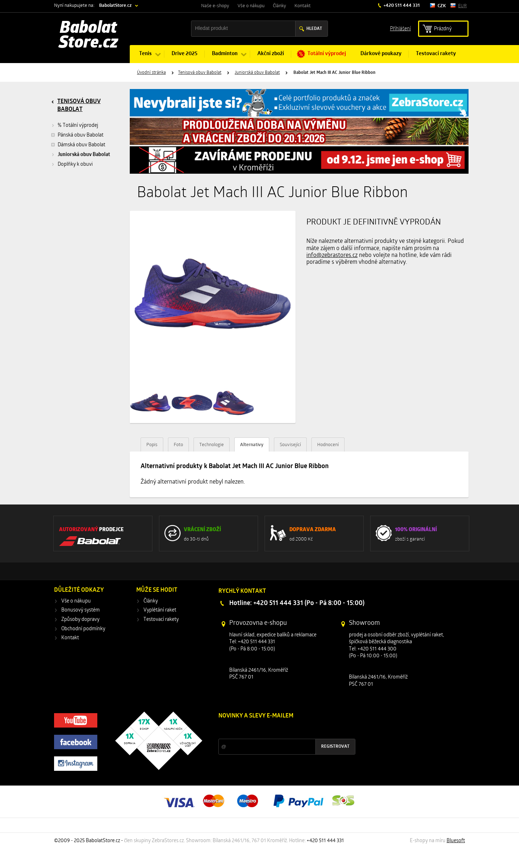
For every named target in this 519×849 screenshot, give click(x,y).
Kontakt (302, 6)
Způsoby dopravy (80, 619)
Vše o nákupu (251, 6)
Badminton (225, 54)
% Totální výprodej (78, 125)
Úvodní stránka (151, 73)
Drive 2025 (185, 54)
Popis (152, 445)
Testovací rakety (436, 54)
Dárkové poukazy (381, 54)
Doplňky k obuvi (75, 164)
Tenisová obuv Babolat (199, 73)
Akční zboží (270, 54)
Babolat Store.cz (88, 36)
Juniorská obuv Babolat (257, 73)
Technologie (211, 445)
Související (290, 445)
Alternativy (251, 445)
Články (279, 6)
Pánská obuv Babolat (76, 135)
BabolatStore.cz (115, 5)
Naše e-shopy (215, 6)
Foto (178, 445)
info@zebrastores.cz (332, 255)
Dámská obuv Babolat (77, 144)
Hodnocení (328, 445)
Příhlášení (400, 28)
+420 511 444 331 (401, 5)
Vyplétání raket (159, 610)
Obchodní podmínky (83, 629)
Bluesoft (456, 841)
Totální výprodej (326, 54)
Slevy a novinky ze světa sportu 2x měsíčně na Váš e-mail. (280, 729)
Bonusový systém (80, 610)
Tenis (145, 54)
